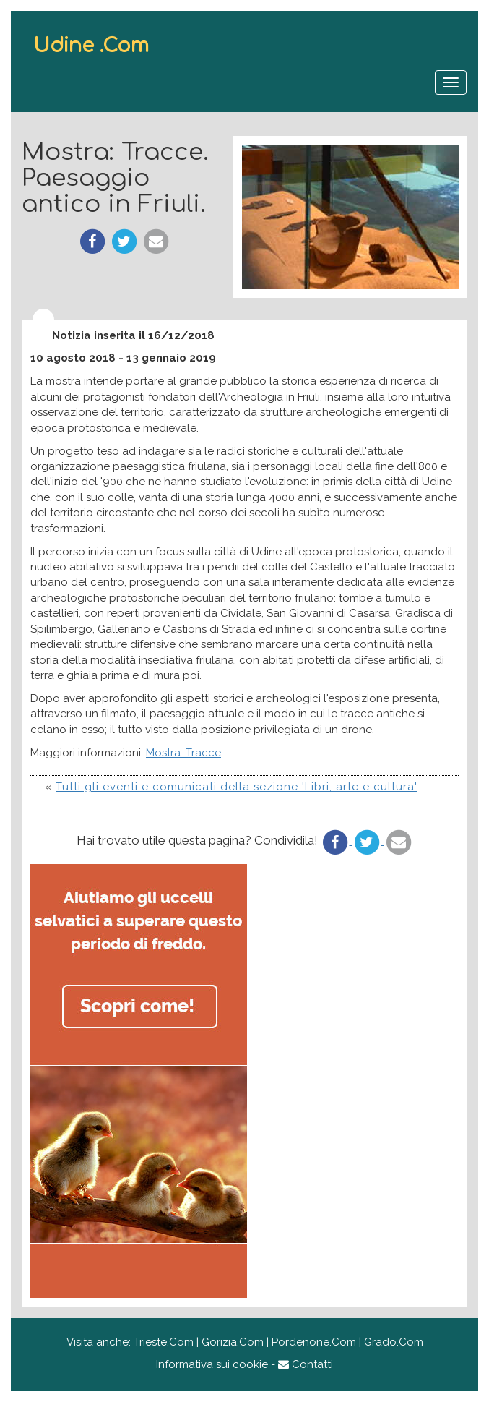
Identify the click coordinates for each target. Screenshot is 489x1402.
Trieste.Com (164, 1341)
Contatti (305, 1364)
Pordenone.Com (314, 1341)
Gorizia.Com (233, 1341)
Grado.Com (393, 1341)
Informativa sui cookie (212, 1364)
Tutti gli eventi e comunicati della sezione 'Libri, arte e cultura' (236, 786)
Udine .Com (91, 45)
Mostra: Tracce (183, 752)
